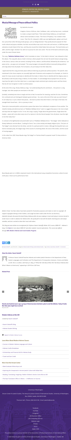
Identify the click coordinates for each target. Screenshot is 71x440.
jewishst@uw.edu (49, 400)
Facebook (35, 408)
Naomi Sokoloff (6, 246)
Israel (51, 246)
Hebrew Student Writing (28, 246)
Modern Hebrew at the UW (10, 315)
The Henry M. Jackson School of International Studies (35, 2)
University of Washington (35, 390)
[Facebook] (3, 243)
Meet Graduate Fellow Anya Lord (12, 366)
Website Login (35, 421)
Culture (48, 246)
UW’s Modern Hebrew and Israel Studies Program (21, 230)
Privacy (35, 424)
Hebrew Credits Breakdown (11, 348)
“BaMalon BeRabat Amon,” (16, 56)
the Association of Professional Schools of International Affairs (47, 433)
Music (54, 246)
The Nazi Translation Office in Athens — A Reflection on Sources (21, 378)
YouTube (35, 411)
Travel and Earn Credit (9, 356)
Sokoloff (57, 246)
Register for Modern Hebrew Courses (13, 335)
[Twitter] (6, 243)
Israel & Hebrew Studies (38, 246)
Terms (35, 426)
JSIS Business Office (35, 416)
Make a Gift (35, 429)
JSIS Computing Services (35, 418)
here (9, 228)
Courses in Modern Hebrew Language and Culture (17, 344)
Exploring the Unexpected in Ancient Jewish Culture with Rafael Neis (23, 370)
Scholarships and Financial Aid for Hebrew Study (17, 352)
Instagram (35, 413)
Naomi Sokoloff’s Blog (9, 324)
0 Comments (63, 246)
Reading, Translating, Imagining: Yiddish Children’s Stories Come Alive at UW (25, 374)
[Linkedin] (9, 243)
